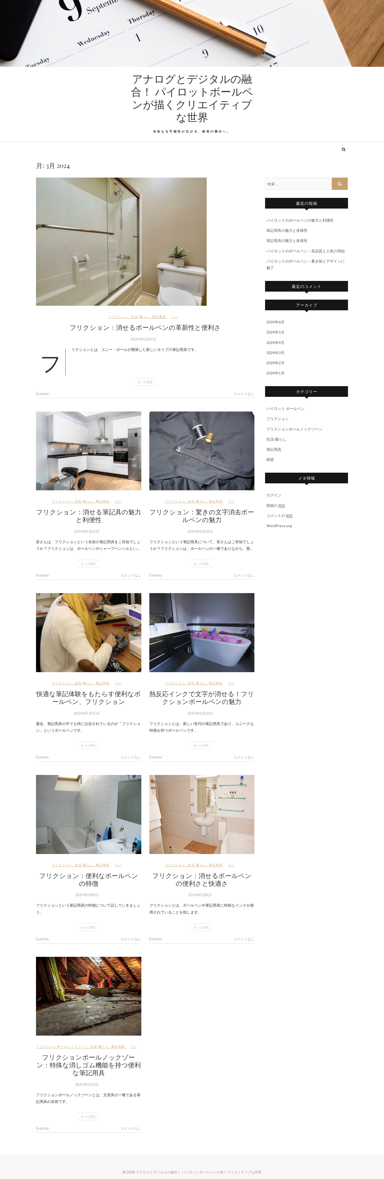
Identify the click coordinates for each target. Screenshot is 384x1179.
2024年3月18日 (200, 531)
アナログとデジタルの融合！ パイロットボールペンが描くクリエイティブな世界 (192, 97)
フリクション (118, 316)
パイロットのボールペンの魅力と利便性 (300, 220)
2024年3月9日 (86, 895)
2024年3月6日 (199, 895)
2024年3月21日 (86, 531)
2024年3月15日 (86, 713)
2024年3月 (275, 352)
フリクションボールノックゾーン (62, 1046)
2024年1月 (275, 373)
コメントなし (244, 393)
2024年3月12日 (200, 713)
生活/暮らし (140, 316)
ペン (174, 316)
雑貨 (270, 459)
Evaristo (42, 393)
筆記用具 (159, 316)
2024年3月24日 (143, 339)
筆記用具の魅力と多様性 (286, 230)
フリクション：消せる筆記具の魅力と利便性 (88, 515)
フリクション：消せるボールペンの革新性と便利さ (145, 327)
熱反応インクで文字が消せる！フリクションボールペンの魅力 (201, 697)
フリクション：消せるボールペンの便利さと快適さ (201, 879)
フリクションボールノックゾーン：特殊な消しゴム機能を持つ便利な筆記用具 (89, 1065)
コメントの (279, 515)
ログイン (273, 495)
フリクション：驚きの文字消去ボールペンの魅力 (201, 515)
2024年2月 (275, 363)
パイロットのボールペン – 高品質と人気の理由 (305, 251)
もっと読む (145, 381)
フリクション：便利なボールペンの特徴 (88, 879)
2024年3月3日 (86, 1084)
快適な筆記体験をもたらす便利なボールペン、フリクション (88, 697)
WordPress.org (279, 525)
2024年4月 (275, 342)
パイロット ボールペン (285, 408)
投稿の (275, 505)
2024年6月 (275, 322)
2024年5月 (275, 332)
